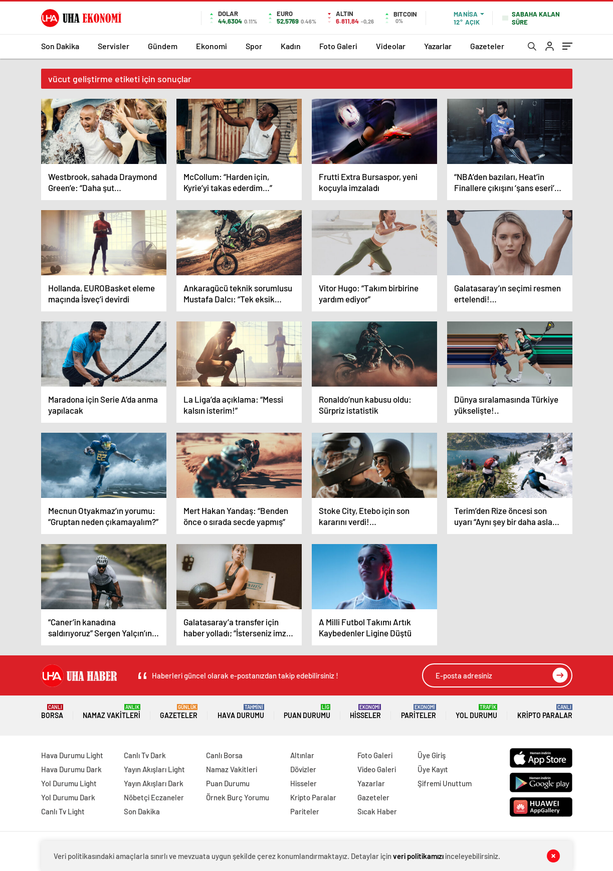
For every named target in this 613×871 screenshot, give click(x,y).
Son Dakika (60, 46)
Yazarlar (438, 46)
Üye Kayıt (433, 769)
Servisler (113, 46)
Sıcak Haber (377, 811)
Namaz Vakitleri (111, 712)
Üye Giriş (432, 755)
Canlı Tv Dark (145, 755)
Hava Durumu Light (72, 755)
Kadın (291, 46)
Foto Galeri (338, 46)
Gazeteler (487, 46)
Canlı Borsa (224, 755)
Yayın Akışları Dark (153, 783)
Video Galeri (376, 769)
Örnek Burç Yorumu (237, 797)
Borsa (52, 712)
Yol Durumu (476, 712)
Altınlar (302, 755)
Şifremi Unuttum (445, 783)
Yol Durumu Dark (68, 797)
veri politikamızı (418, 855)
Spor (254, 46)
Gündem (162, 46)
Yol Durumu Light (69, 783)
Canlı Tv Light (63, 811)
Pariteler (418, 712)
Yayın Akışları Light (154, 769)
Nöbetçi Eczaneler (154, 797)
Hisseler (365, 712)
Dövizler (303, 769)
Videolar (390, 46)
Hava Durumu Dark (71, 769)
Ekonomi (211, 46)
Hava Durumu (241, 712)
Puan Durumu (307, 712)
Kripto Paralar (544, 712)
